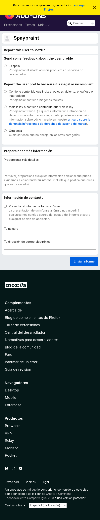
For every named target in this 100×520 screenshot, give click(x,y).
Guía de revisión (18, 369)
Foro (8, 354)
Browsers (12, 426)
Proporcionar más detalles (21, 159)
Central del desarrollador (25, 332)
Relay (9, 440)
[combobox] (81, 23)
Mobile (10, 397)
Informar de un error (21, 362)
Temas (30, 25)
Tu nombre (12, 229)
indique (32, 489)
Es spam (14, 66)
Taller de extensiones (22, 325)
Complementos (18, 303)
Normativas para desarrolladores (32, 340)
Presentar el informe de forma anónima (34, 206)
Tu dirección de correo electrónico (28, 242)
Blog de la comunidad (23, 347)
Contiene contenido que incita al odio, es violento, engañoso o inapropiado (51, 93)
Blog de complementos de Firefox (33, 317)
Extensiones (13, 25)
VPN (8, 433)
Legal (45, 482)
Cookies (30, 482)
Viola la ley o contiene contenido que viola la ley (41, 107)
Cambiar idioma (15, 505)
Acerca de (13, 310)
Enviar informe (84, 261)
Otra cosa (15, 130)
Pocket (11, 455)
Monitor (11, 448)
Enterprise (13, 405)
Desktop (12, 390)
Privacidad (12, 482)
